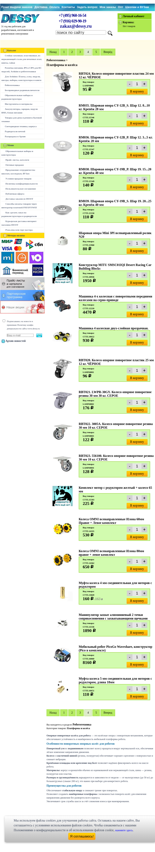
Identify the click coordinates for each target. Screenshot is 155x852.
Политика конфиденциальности (21, 183)
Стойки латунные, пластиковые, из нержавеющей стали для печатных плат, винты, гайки (21, 59)
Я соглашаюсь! (82, 836)
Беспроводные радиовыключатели (22, 90)
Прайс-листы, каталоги (17, 160)
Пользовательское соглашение (20, 188)
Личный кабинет (133, 16)
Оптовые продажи (14, 165)
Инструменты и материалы (18, 104)
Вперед (107, 712)
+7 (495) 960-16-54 (72, 15)
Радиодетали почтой (15, 131)
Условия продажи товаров (18, 178)
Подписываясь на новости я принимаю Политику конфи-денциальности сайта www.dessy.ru (23, 325)
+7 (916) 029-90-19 (72, 21)
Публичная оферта (14, 194)
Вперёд (107, 51)
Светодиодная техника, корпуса (21, 126)
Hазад (53, 51)
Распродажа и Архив (15, 136)
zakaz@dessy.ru (76, 26)
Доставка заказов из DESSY (19, 199)
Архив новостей (15, 340)
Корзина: (128, 22)
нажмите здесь (124, 830)
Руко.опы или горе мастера (19, 230)
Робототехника (12, 85)
